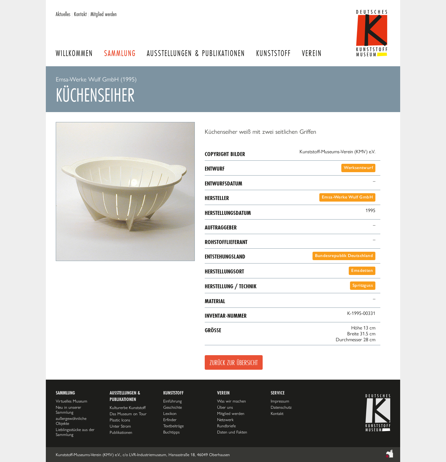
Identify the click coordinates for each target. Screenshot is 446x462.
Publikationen (121, 432)
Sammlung (120, 53)
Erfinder (170, 419)
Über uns (225, 407)
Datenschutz (281, 407)
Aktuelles (63, 14)
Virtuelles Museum (71, 401)
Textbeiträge (173, 425)
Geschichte (172, 407)
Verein (312, 53)
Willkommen (74, 53)
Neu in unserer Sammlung (68, 410)
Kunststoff (273, 53)
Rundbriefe (226, 425)
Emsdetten (362, 270)
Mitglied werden (103, 14)
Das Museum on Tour (128, 413)
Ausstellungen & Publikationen (196, 53)
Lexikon (170, 413)
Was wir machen (231, 401)
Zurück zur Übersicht (234, 362)
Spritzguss (362, 285)
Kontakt (80, 14)
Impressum (280, 401)
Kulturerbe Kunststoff (128, 407)
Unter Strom (120, 426)
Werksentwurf (358, 167)
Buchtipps (171, 431)
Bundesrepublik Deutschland (344, 255)
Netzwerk (225, 419)
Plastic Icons (120, 419)
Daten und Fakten (232, 431)
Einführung (172, 401)
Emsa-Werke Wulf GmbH (347, 197)
